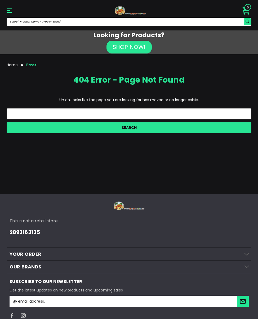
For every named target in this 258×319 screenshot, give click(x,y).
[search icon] (247, 21)
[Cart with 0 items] (246, 11)
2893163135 (25, 232)
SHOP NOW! (129, 47)
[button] (129, 47)
